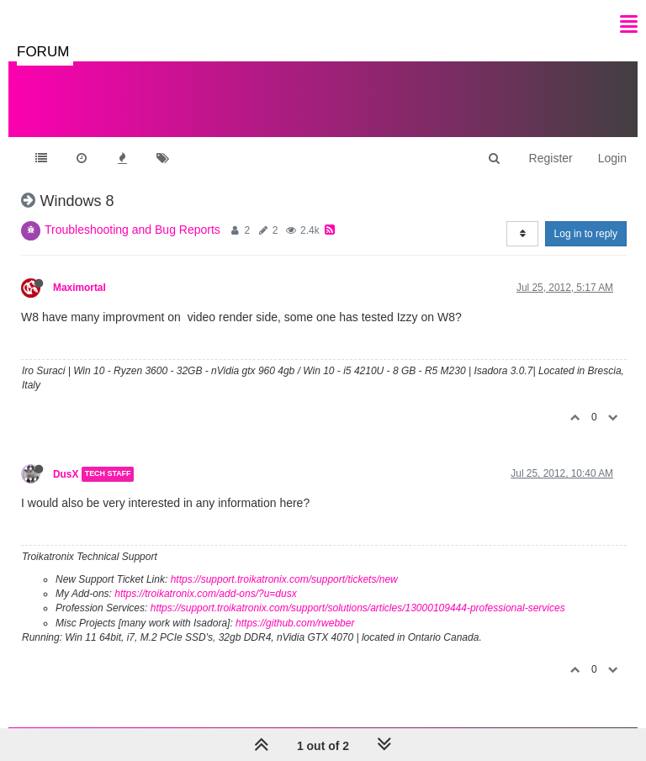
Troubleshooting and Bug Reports (132, 229)
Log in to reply (585, 234)
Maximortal (79, 287)
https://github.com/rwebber (295, 623)
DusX (65, 474)
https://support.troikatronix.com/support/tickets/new (284, 579)
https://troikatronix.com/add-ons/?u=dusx (205, 594)
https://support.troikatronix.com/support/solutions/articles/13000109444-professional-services (358, 608)
